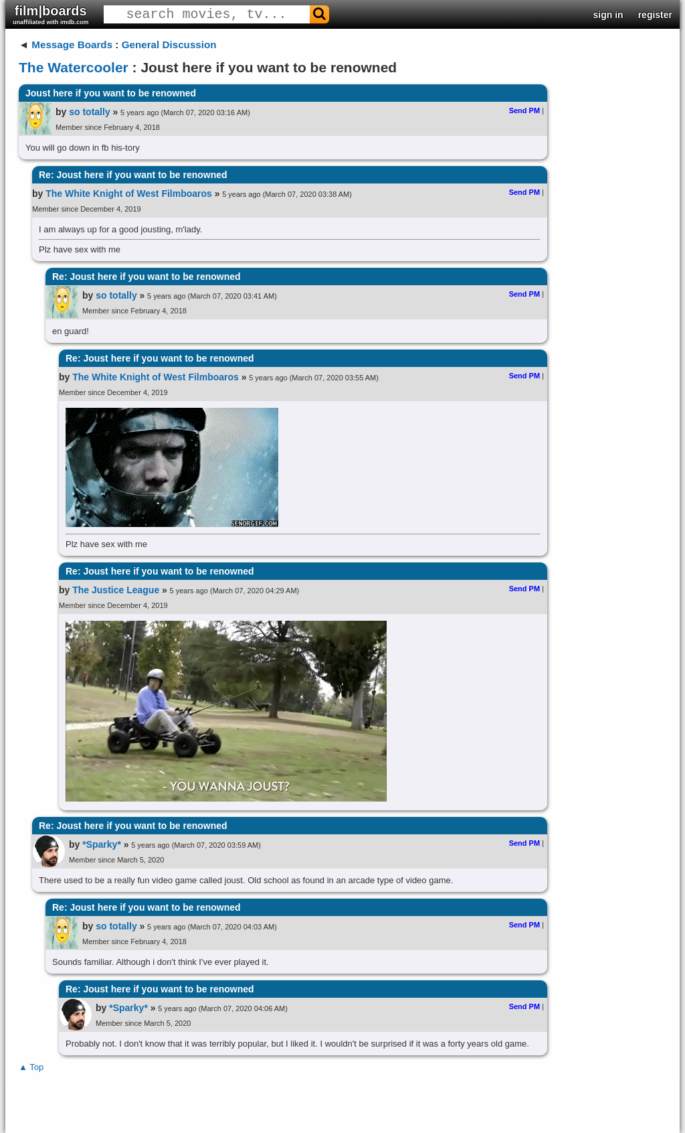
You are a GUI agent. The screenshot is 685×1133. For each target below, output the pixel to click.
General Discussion (169, 44)
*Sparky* (101, 844)
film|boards (51, 14)
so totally (89, 111)
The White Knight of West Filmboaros (128, 193)
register (655, 14)
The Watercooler (73, 67)
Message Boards (71, 44)
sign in (608, 14)
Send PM (524, 110)
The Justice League (115, 590)
